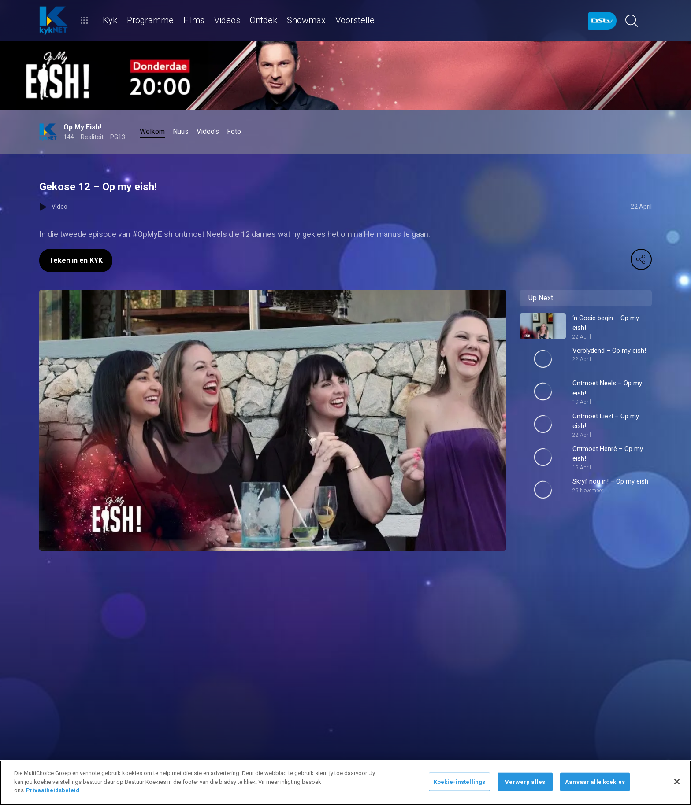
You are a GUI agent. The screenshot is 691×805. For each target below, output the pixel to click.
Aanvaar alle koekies (595, 782)
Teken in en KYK (76, 260)
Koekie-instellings (459, 782)
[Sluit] (677, 781)
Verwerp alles (525, 782)
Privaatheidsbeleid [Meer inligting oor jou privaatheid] (52, 790)
